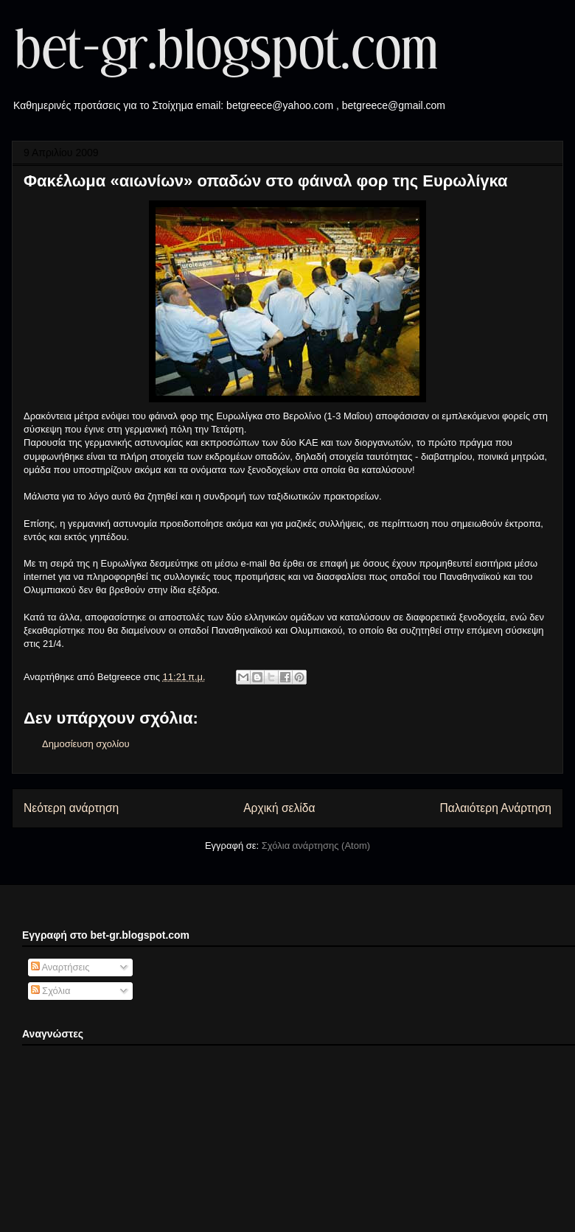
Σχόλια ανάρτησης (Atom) (316, 845)
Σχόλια (51, 990)
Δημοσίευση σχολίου (86, 743)
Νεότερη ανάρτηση (71, 808)
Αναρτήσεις (60, 967)
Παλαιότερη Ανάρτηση (495, 808)
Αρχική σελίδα (279, 808)
